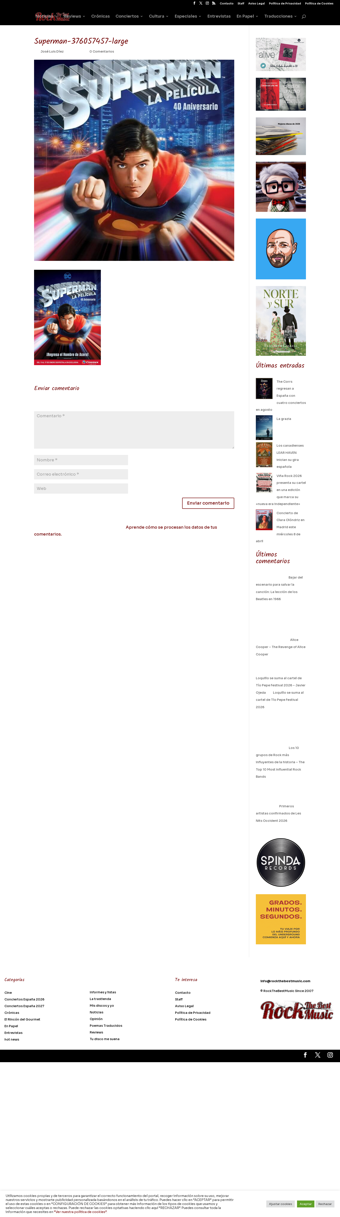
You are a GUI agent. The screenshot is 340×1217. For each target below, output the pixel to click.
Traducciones (278, 17)
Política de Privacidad (285, 3)
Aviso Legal (256, 3)
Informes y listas (103, 992)
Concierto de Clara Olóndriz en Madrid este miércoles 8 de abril (280, 527)
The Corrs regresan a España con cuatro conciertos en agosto (281, 396)
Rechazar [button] (325, 1204)
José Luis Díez (52, 51)
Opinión (96, 1019)
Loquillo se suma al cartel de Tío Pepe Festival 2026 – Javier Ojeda (280, 685)
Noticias (44, 17)
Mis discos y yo (102, 1006)
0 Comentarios (102, 51)
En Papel (245, 17)
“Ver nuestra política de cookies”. (80, 1212)
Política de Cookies (319, 3)
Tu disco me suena (105, 1039)
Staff (241, 3)
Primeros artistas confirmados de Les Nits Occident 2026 (278, 813)
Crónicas (100, 17)
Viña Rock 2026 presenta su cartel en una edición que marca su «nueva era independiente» (281, 490)
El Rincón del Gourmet (22, 1019)
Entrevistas (219, 17)
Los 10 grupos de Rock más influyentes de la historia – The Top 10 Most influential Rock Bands (280, 762)
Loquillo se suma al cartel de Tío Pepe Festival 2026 (280, 700)
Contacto (227, 3)
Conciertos (127, 17)
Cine (8, 993)
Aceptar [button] (306, 1204)
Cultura (156, 17)
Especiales (186, 17)
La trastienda (100, 999)
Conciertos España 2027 (24, 1006)
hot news (11, 1039)
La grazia (284, 419)
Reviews (72, 17)
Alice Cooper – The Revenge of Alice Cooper (280, 647)
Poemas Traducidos (106, 1026)
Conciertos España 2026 (24, 999)
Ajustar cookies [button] (280, 1204)
